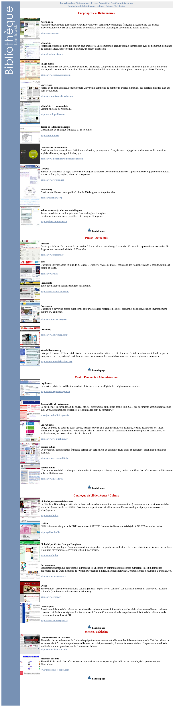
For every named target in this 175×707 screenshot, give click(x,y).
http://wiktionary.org (51, 197)
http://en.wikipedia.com (52, 114)
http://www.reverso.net (52, 179)
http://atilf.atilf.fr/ (50, 135)
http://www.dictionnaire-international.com (62, 158)
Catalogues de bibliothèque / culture (86, 6)
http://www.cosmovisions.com (55, 74)
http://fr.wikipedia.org (52, 54)
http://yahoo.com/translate (54, 221)
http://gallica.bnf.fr (50, 532)
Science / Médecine (115, 6)
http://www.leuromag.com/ (54, 334)
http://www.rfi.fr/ (49, 273)
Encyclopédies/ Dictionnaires (74, 3)
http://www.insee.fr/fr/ (52, 478)
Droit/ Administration (122, 3)
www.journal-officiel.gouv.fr (55, 415)
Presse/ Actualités (100, 3)
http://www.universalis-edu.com (57, 96)
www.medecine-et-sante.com (55, 669)
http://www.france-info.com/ (55, 291)
